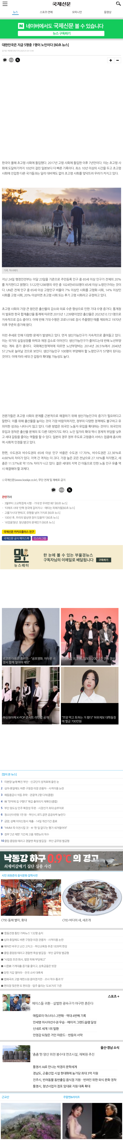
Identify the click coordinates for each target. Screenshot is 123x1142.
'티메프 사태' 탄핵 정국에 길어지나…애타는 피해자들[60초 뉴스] (39, 508)
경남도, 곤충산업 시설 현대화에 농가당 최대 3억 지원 (65, 1073)
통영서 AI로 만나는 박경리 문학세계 (55, 1067)
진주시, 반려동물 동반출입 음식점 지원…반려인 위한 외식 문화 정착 (74, 1080)
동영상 (107, 12)
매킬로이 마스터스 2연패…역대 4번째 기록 (59, 1015)
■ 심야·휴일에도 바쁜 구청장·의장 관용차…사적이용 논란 (32, 939)
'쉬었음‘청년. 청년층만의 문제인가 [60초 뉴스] (29, 522)
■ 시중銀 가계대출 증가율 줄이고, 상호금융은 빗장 (28, 966)
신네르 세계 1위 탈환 (46, 1028)
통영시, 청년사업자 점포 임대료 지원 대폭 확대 (61, 1086)
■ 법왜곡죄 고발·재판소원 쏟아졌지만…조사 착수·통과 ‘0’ (32, 979)
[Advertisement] (62, 386)
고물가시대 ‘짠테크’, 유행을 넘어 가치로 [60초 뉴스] (32, 512)
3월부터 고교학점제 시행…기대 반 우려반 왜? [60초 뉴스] (35, 503)
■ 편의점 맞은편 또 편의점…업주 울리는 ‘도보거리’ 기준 (31, 985)
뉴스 (15, 12)
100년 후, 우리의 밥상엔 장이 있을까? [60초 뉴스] (31, 517)
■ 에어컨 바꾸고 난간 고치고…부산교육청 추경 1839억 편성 (34, 946)
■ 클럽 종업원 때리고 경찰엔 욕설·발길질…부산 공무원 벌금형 (35, 953)
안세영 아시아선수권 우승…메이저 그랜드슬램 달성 (64, 1022)
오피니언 (77, 12)
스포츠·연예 (46, 12)
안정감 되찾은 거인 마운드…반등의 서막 (58, 1035)
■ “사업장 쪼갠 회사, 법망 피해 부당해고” (23, 959)
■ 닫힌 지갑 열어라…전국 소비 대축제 (22, 972)
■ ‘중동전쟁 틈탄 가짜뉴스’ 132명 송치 (22, 933)
